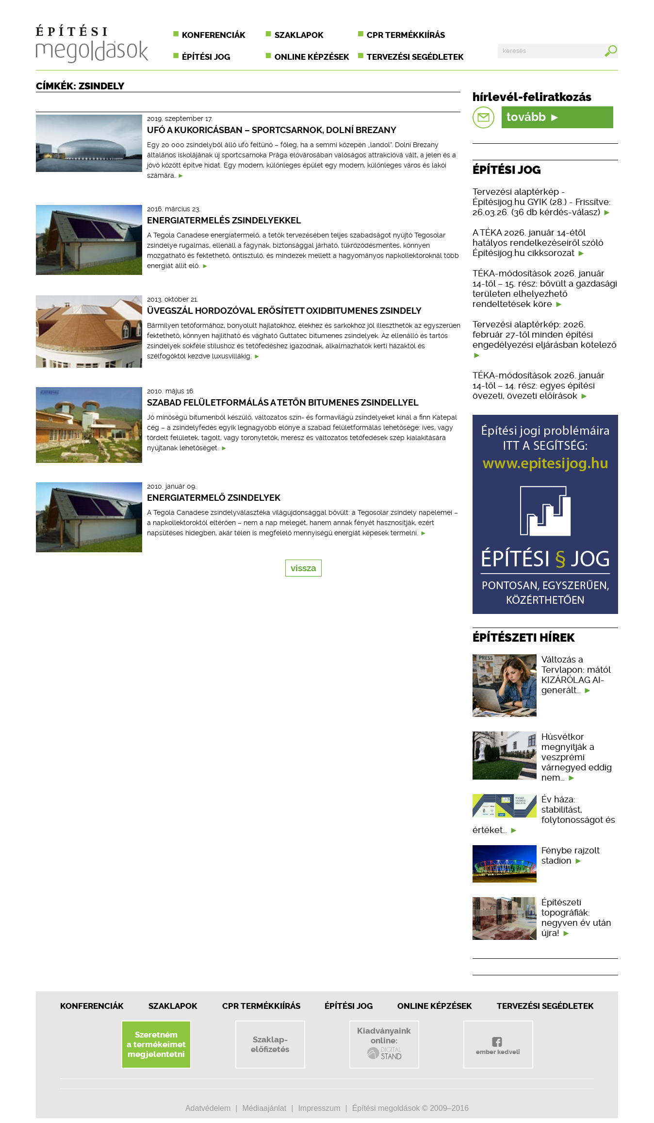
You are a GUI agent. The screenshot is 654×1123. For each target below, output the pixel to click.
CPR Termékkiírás (261, 1006)
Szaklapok (299, 35)
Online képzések (312, 57)
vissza (303, 568)
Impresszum (319, 1108)
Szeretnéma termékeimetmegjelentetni (156, 1044)
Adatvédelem (207, 1108)
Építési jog (206, 57)
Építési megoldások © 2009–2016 (410, 1108)
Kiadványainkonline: (384, 1043)
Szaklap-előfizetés (270, 1044)
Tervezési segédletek (415, 57)
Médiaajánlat (264, 1108)
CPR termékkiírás (406, 35)
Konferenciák (213, 35)
